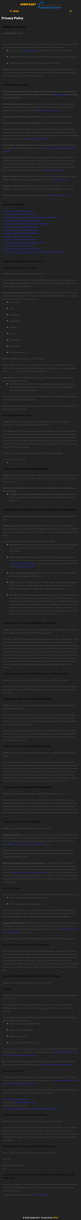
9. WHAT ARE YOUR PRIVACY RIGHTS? (16, 236)
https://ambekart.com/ (29, 50)
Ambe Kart (28, 4)
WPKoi (55, 1218)
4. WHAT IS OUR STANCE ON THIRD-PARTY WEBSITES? (22, 221)
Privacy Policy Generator (41, 1195)
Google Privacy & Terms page (24, 567)
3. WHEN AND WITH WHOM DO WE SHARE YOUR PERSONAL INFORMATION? (30, 217)
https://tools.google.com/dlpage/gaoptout (22, 563)
